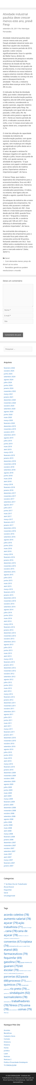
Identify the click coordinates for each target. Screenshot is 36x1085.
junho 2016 (8, 545)
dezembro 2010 (10, 738)
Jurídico (7, 1050)
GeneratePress (18, 1082)
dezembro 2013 (10, 633)
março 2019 (8, 452)
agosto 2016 (8, 540)
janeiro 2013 (8, 665)
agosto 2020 (8, 411)
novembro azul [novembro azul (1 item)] (23, 970)
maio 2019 (8, 446)
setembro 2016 (9, 537)
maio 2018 (8, 478)
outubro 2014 (9, 604)
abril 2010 (7, 761)
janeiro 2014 (8, 630)
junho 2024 (8, 385)
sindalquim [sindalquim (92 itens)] (20, 993)
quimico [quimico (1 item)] (28, 981)
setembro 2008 (9, 816)
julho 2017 (8, 508)
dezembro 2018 (10, 461)
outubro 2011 (9, 708)
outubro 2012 (9, 673)
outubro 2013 (9, 639)
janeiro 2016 (8, 560)
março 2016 (8, 554)
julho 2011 (8, 717)
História (7, 1045)
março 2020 (8, 420)
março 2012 (8, 694)
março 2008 (8, 834)
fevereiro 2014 (9, 627)
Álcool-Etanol (9, 887)
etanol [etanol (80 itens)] (10, 949)
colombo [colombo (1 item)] (7, 938)
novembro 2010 (10, 740)
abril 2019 (7, 449)
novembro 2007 (10, 845)
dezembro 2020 (10, 400)
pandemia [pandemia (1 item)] (20, 973)
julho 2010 (8, 752)
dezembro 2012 (10, 668)
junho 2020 (8, 414)
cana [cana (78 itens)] (11, 931)
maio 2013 (8, 653)
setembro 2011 (9, 711)
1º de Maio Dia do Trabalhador (15, 884)
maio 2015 (8, 583)
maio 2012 (8, 688)
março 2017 (8, 519)
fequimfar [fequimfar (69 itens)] (13, 958)
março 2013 (8, 659)
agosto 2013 (8, 644)
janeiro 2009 (8, 805)
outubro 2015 (9, 569)
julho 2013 (8, 647)
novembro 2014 (10, 601)
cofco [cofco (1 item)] (26, 935)
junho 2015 (8, 580)
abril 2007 (7, 857)
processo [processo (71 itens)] (17, 980)
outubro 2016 (9, 534)
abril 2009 (7, 796)
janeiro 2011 (8, 735)
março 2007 (8, 860)
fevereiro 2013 (9, 662)
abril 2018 (7, 481)
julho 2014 (8, 612)
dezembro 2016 (10, 528)
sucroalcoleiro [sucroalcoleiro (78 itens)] (15, 997)
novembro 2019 (10, 429)
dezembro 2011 (10, 703)
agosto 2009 (8, 784)
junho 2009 (8, 790)
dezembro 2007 (10, 842)
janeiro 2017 (8, 525)
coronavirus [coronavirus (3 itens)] (13, 946)
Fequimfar (8, 890)
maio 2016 (8, 548)
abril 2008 (7, 831)
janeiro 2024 (8, 388)
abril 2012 (7, 691)
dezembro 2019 (10, 426)
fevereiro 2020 (9, 423)
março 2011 (8, 729)
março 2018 (8, 484)
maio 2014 (8, 618)
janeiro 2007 (8, 866)
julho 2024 (8, 382)
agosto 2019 (8, 438)
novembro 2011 (10, 706)
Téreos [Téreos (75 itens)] (16, 1005)
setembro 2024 (9, 376)
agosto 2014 (8, 609)
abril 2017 (7, 516)
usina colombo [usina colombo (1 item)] (13, 1010)
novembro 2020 (10, 403)
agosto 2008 (8, 819)
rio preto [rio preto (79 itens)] (18, 988)
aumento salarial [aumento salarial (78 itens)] (17, 919)
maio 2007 (8, 854)
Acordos (7, 1030)
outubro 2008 (9, 813)
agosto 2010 (8, 749)
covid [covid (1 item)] (21, 946)
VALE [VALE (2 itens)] (6, 1012)
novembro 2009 (10, 775)
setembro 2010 (9, 746)
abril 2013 (7, 656)
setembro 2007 (9, 851)
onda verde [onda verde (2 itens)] (13, 973)
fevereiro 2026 (9, 368)
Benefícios (8, 1033)
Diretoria (7, 1042)
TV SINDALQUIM (10, 1065)
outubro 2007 (9, 848)
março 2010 (8, 764)
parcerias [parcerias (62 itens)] (12, 976)
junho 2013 (8, 650)
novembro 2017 (10, 496)
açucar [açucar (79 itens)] (11, 923)
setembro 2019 (9, 435)
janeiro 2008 (8, 840)
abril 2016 (7, 551)
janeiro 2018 (8, 490)
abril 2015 (7, 586)
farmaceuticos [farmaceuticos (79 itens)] (16, 954)
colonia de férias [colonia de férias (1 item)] (14, 938)
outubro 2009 (9, 778)
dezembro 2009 (10, 772)
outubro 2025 (9, 371)
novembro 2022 (10, 391)
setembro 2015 (9, 572)
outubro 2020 (9, 406)
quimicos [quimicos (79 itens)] (12, 984)
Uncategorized (9, 896)
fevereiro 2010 (9, 767)
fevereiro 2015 (9, 592)
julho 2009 (8, 787)
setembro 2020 (9, 409)
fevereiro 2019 (9, 455)
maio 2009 (8, 793)
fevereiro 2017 (9, 522)
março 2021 (8, 394)
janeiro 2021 (8, 397)
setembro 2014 (9, 607)
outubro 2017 (9, 499)
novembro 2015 (10, 566)
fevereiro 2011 (9, 732)
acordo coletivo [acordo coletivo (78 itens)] (16, 914)
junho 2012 (8, 685)
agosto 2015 (8, 574)
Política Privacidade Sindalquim (16, 1062)
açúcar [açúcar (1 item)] (25, 927)
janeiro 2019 (8, 458)
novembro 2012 (10, 671)
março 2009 (8, 799)
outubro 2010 (9, 743)
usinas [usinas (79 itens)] (25, 1009)
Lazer (6, 1053)
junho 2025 (8, 374)
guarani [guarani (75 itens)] (11, 966)
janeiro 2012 (8, 700)
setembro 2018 (9, 470)
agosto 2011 (8, 714)
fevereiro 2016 (9, 557)
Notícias (7, 1056)
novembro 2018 (10, 464)
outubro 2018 (9, 467)
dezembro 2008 (10, 807)
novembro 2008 (10, 810)
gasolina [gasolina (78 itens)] (12, 962)
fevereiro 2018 (9, 487)
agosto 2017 (8, 505)
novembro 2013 (10, 636)
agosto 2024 (8, 379)
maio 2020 (8, 417)
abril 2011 (7, 726)
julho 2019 (8, 441)
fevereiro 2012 (9, 697)
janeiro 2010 (8, 770)
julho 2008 (8, 822)
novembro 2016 (10, 531)
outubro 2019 (9, 432)
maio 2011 (8, 723)
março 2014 (8, 624)
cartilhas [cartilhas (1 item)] (21, 935)
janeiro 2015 (8, 595)
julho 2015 (8, 577)
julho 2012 (8, 682)
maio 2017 (8, 513)
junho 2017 (8, 510)
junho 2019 (8, 443)
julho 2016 (8, 542)
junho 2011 (8, 720)
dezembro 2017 (10, 493)
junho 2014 (8, 615)
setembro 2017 (9, 502)
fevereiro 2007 (9, 863)
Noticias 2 (7, 1059)
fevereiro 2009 (9, 802)
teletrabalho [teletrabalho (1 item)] (7, 1001)
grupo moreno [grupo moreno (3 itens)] (26, 962)
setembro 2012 (9, 676)
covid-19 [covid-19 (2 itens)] (26, 946)
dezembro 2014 (10, 598)
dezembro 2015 (10, 563)
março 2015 (8, 589)
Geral (7, 258)
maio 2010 (8, 758)
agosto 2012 (8, 679)
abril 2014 (7, 621)
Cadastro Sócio (9, 1036)
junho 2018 (8, 475)
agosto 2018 (8, 473)
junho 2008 (8, 825)
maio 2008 (8, 828)
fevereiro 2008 (9, 837)
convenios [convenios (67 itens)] (13, 941)
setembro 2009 (9, 781)
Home (6, 1048)
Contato (7, 1039)
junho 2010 (8, 755)
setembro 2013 (9, 641)
